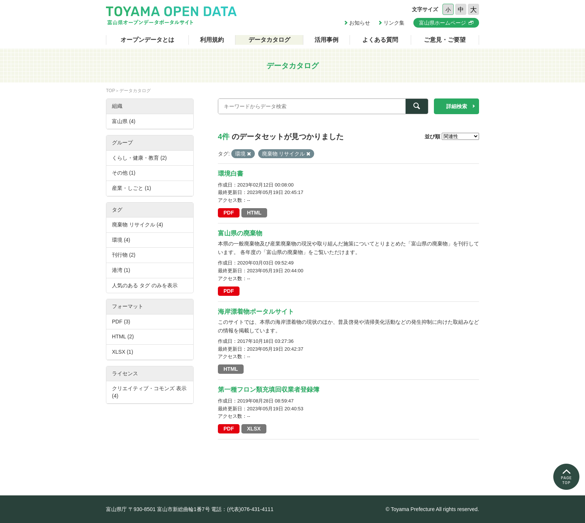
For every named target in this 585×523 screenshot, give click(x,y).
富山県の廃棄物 (240, 233)
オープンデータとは (147, 40)
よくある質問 (380, 40)
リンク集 (394, 22)
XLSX (254, 429)
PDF (228, 213)
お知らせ (359, 22)
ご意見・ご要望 (445, 40)
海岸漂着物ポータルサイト (256, 311)
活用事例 (326, 40)
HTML (254, 213)
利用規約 (212, 40)
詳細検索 (456, 106)
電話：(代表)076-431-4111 (242, 509)
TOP (110, 90)
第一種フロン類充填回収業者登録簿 (268, 389)
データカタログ (269, 40)
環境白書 (230, 173)
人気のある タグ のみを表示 (145, 285)
